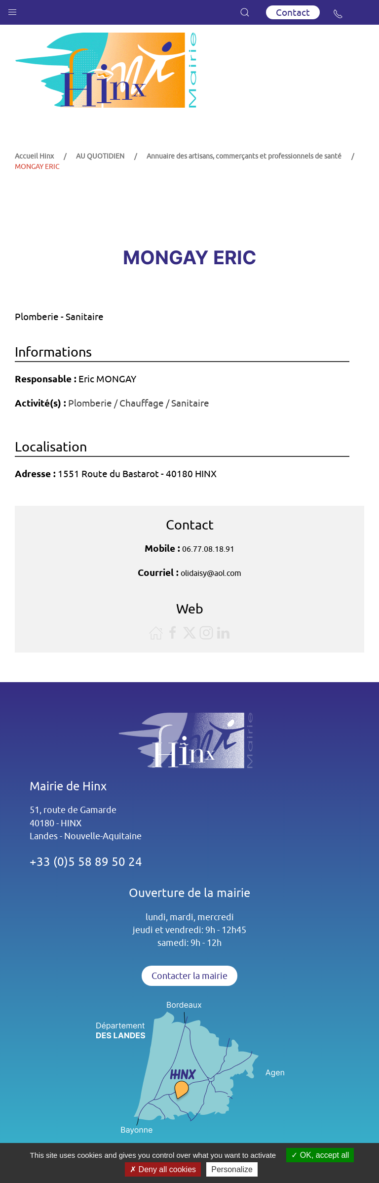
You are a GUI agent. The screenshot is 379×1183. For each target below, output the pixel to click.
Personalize (232, 1169)
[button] (12, 9)
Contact (293, 12)
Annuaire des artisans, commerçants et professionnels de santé (244, 156)
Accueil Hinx (34, 156)
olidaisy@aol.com (211, 573)
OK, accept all (320, 1155)
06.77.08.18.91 (208, 548)
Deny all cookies (163, 1169)
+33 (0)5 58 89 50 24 (86, 861)
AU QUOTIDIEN (100, 156)
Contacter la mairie (189, 976)
